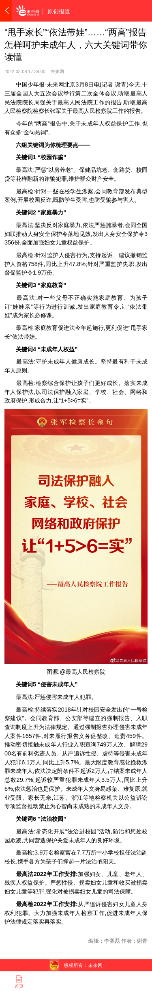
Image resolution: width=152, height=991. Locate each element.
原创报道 (58, 11)
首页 (19, 982)
